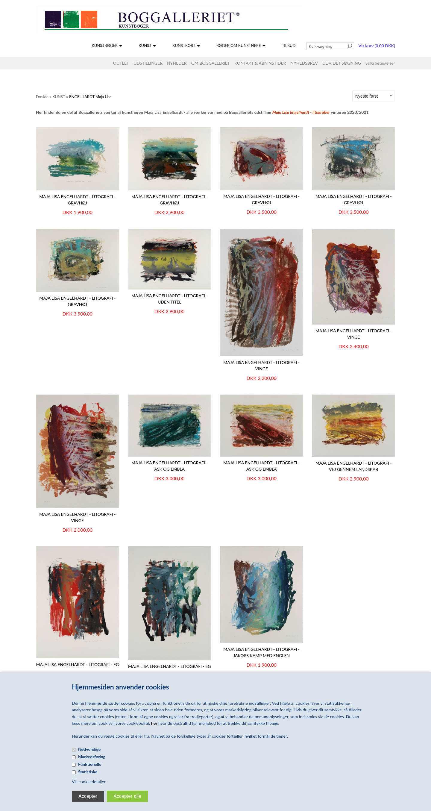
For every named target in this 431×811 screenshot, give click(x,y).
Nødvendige (89, 749)
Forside (42, 96)
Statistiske (88, 771)
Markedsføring (91, 756)
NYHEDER (177, 63)
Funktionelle (89, 764)
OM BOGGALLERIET (210, 63)
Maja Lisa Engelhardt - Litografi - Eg (169, 666)
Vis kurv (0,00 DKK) (377, 45)
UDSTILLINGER (148, 63)
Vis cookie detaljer (89, 781)
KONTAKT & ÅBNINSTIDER (260, 63)
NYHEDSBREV (304, 63)
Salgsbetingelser (380, 63)
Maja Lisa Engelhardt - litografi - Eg (77, 664)
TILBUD (289, 45)
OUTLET (121, 63)
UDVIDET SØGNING (341, 63)
